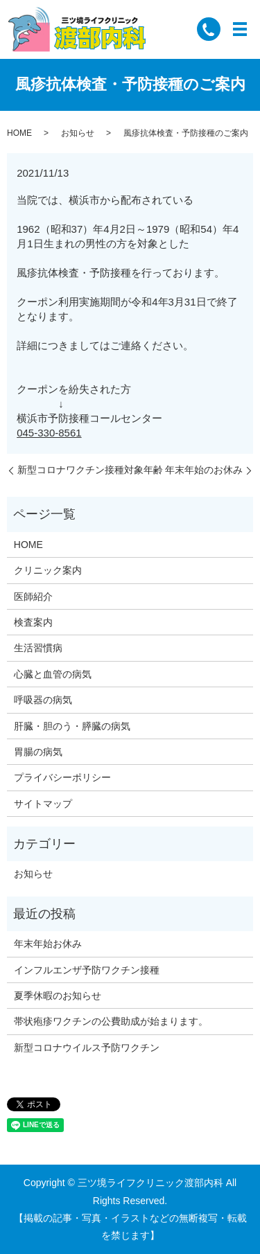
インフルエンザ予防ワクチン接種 (86, 969)
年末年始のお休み (204, 469)
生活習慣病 (38, 647)
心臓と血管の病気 (53, 674)
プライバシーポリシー (62, 777)
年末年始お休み (48, 943)
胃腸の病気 (38, 751)
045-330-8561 (49, 433)
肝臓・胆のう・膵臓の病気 (72, 726)
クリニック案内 (48, 570)
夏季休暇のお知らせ (57, 995)
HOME (19, 133)
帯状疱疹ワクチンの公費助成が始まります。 (111, 1021)
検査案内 (33, 622)
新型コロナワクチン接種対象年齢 (90, 469)
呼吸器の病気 (43, 699)
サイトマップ (43, 803)
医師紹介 (33, 596)
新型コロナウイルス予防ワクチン (86, 1047)
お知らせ (77, 133)
